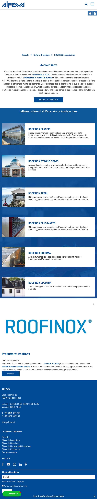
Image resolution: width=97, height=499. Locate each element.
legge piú (20, 434)
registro (7, 444)
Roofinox (10, 326)
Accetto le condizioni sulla (15, 438)
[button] (12, 493)
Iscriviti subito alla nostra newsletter (48, 496)
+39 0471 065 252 (12, 365)
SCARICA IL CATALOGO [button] (48, 100)
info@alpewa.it (8, 374)
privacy (24, 438)
